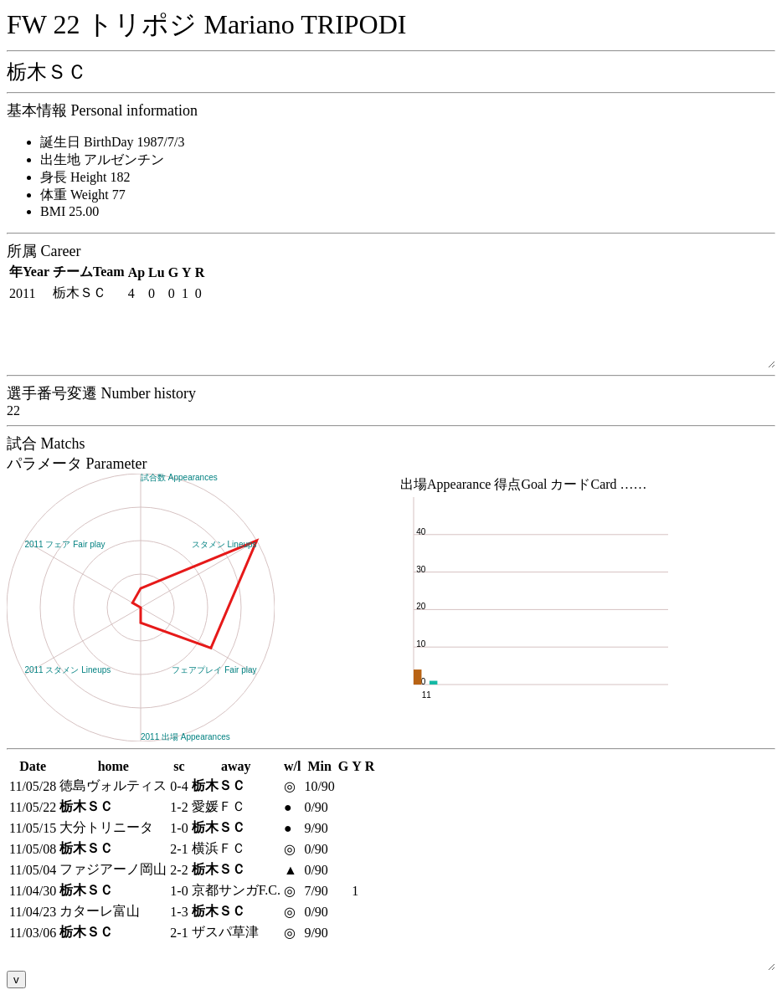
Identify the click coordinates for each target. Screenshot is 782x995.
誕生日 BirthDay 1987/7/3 (112, 142)
